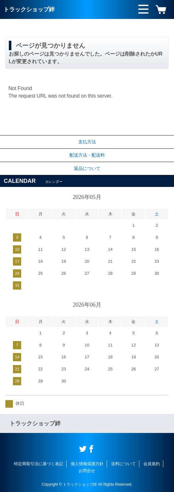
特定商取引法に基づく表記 (38, 463)
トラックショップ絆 (29, 9)
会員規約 (151, 463)
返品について (87, 168)
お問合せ (87, 470)
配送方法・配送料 (87, 155)
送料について (123, 463)
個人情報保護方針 (87, 463)
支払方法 (87, 141)
